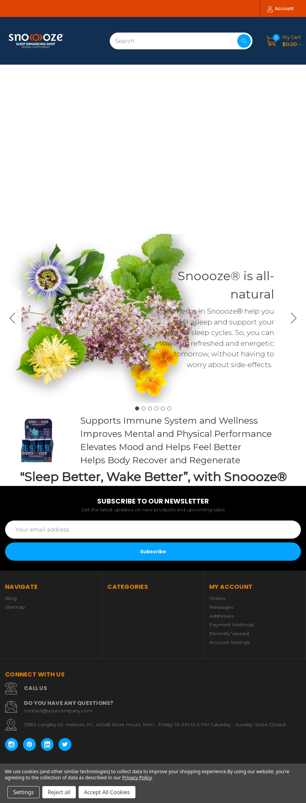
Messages (221, 607)
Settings (23, 792)
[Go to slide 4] (156, 408)
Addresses (221, 616)
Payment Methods (231, 625)
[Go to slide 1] (137, 408)
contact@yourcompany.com (58, 711)
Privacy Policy (137, 777)
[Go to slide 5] (163, 408)
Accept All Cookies (107, 792)
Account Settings (229, 642)
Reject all (59, 792)
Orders (217, 598)
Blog (11, 598)
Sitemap (15, 607)
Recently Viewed (229, 633)
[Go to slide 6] (12, 318)
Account (280, 9)
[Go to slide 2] (294, 318)
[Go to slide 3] (150, 408)
